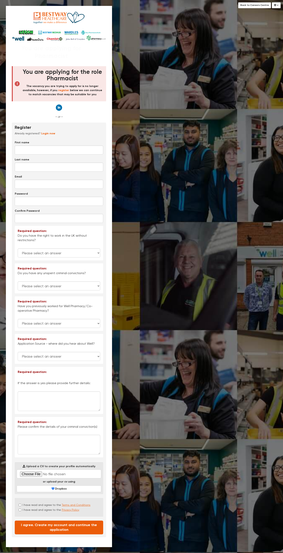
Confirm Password (27, 211)
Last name (22, 159)
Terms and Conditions (76, 504)
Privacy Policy (70, 509)
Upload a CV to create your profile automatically (59, 466)
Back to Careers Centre (254, 5)
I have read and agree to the (54, 504)
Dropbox (59, 488)
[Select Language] (276, 5)
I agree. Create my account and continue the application (59, 527)
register (63, 90)
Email (18, 176)
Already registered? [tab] (35, 133)
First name (22, 142)
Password (21, 193)
